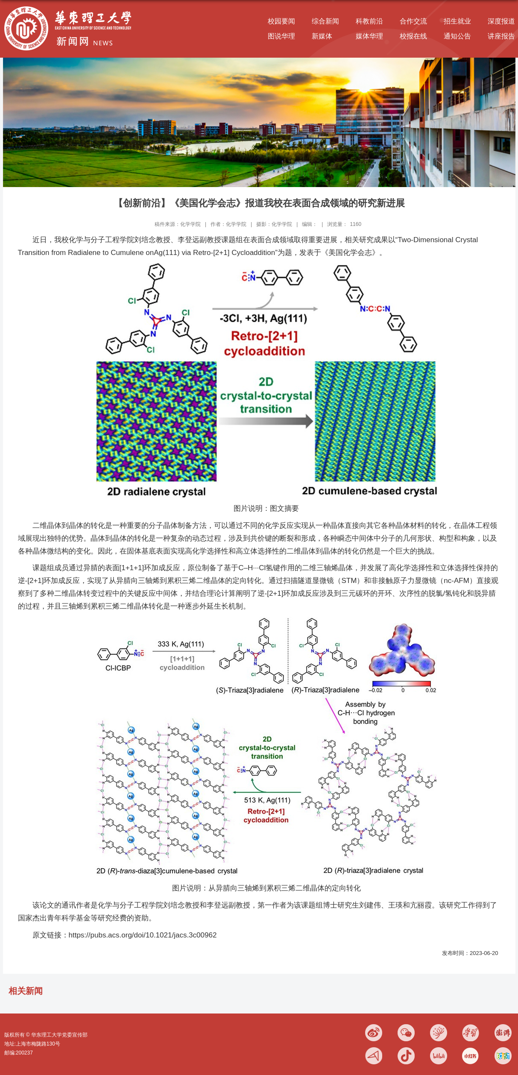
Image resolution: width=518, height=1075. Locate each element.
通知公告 (457, 36)
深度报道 (501, 21)
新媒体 (322, 36)
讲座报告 (501, 36)
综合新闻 (325, 21)
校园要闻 (281, 21)
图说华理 (281, 36)
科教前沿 (369, 21)
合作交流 (413, 21)
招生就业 (457, 21)
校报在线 (413, 36)
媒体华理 (369, 36)
